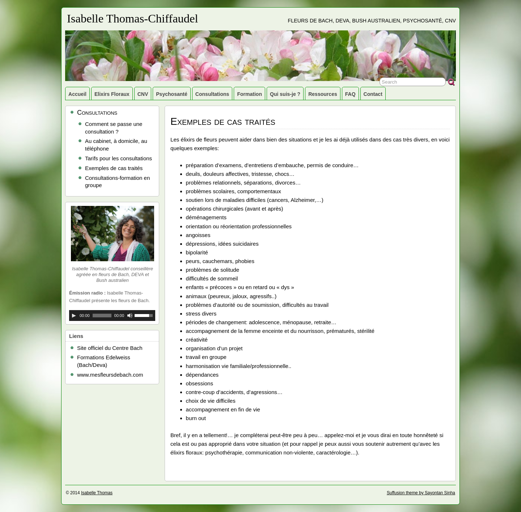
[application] (112, 315)
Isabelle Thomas (97, 492)
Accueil (77, 94)
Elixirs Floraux (112, 94)
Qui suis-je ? (285, 94)
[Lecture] (74, 315)
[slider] (102, 315)
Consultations (212, 94)
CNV (142, 94)
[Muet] (130, 315)
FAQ (350, 94)
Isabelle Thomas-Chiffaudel (132, 18)
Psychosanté (171, 94)
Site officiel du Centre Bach (110, 348)
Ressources (322, 94)
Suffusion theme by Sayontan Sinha (421, 492)
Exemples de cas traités (114, 168)
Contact (373, 94)
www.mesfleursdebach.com (110, 375)
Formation (249, 94)
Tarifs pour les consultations (118, 158)
